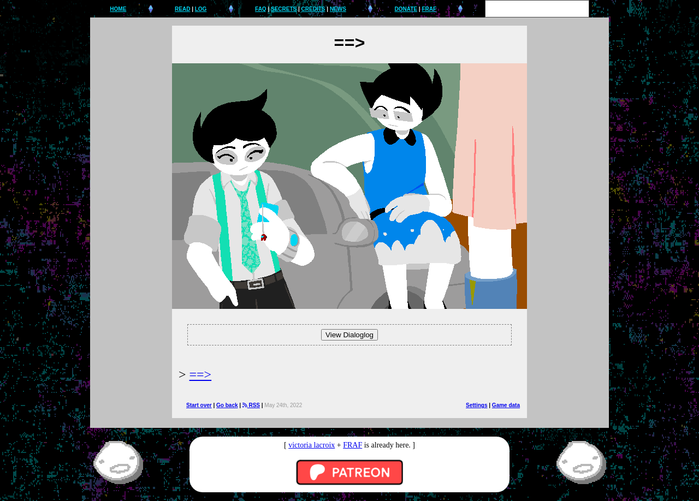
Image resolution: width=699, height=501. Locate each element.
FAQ (260, 9)
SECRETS (284, 9)
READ (182, 9)
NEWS (338, 9)
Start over (199, 405)
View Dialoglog (349, 335)
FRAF (429, 9)
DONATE (406, 9)
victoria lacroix (311, 445)
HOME (118, 9)
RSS (251, 405)
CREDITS (313, 9)
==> (200, 374)
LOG (201, 9)
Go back (227, 405)
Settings (476, 405)
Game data (506, 405)
